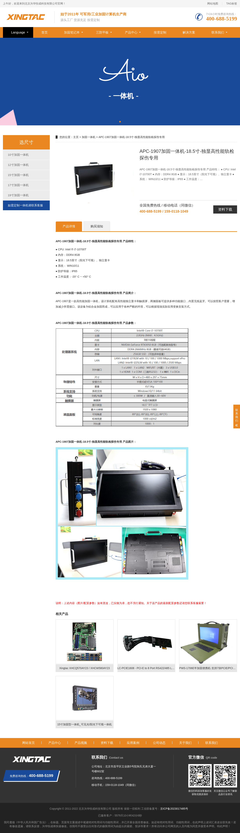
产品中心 (131, 32)
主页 (76, 137)
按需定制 (160, 32)
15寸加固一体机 (18, 175)
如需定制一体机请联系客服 (25, 205)
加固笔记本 (72, 32)
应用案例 (133, 742)
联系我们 (218, 32)
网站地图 (212, 3)
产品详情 (69, 226)
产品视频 (81, 742)
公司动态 (159, 742)
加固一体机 (88, 137)
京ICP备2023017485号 (174, 808)
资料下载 (225, 209)
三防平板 (102, 32)
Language (18, 32)
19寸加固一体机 (18, 195)
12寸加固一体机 (18, 164)
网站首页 (28, 742)
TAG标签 (231, 3)
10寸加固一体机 (18, 154)
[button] (120, 121)
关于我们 (185, 742)
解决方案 (189, 32)
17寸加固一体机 (18, 185)
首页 (44, 32)
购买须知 (97, 226)
